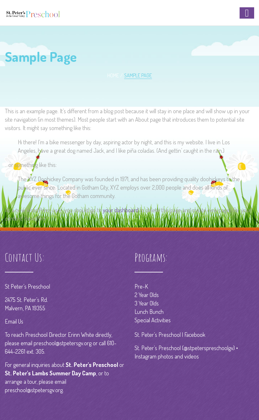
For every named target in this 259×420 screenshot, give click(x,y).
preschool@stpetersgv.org (63, 343)
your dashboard (120, 210)
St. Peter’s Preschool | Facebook (170, 334)
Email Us (14, 321)
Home (113, 75)
